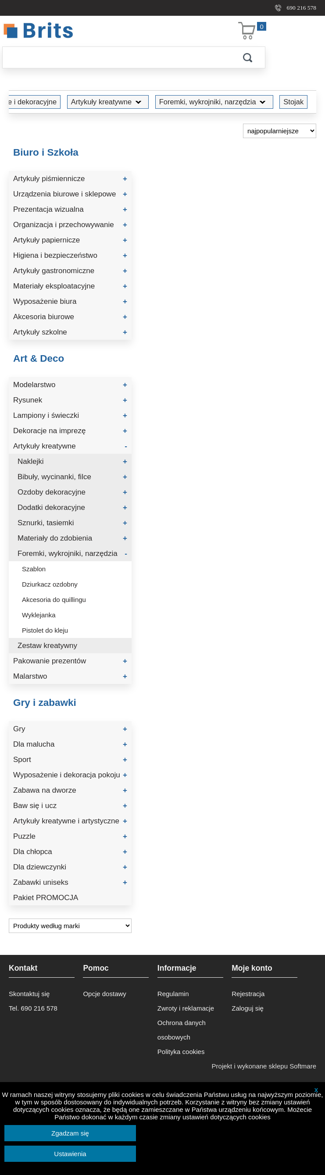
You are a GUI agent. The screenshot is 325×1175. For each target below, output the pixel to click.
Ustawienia (70, 1153)
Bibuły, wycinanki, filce (72, 476)
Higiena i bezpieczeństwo (70, 255)
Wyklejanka (39, 615)
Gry (70, 729)
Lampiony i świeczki (70, 415)
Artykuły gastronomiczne (70, 270)
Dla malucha (70, 744)
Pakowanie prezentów (70, 661)
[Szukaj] (116, 57)
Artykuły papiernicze (70, 240)
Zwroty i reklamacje (185, 1008)
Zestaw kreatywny (47, 645)
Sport (70, 759)
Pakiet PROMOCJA (45, 898)
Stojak (293, 102)
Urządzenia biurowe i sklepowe (70, 194)
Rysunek (70, 400)
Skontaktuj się (29, 993)
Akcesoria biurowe (70, 316)
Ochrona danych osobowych (181, 1030)
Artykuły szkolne (70, 332)
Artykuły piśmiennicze (70, 178)
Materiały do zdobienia (72, 538)
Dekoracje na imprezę (70, 430)
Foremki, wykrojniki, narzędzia (214, 102)
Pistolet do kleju (45, 630)
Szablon (34, 569)
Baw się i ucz (70, 805)
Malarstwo (70, 676)
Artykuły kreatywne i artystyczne (70, 821)
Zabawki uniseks (70, 882)
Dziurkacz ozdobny (50, 584)
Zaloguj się (248, 1008)
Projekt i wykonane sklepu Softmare (264, 1066)
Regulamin (173, 993)
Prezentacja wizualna (70, 209)
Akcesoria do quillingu (54, 599)
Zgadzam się (70, 1133)
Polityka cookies (181, 1051)
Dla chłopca (70, 851)
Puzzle (70, 836)
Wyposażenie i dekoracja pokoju (70, 775)
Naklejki (72, 461)
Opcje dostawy (104, 993)
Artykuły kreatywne (108, 102)
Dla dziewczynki (70, 867)
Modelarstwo (70, 384)
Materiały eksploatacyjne (70, 286)
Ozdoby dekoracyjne (72, 492)
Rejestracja (248, 993)
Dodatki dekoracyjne (72, 507)
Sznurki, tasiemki (72, 523)
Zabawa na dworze (70, 790)
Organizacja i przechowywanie (70, 224)
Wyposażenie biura (70, 301)
